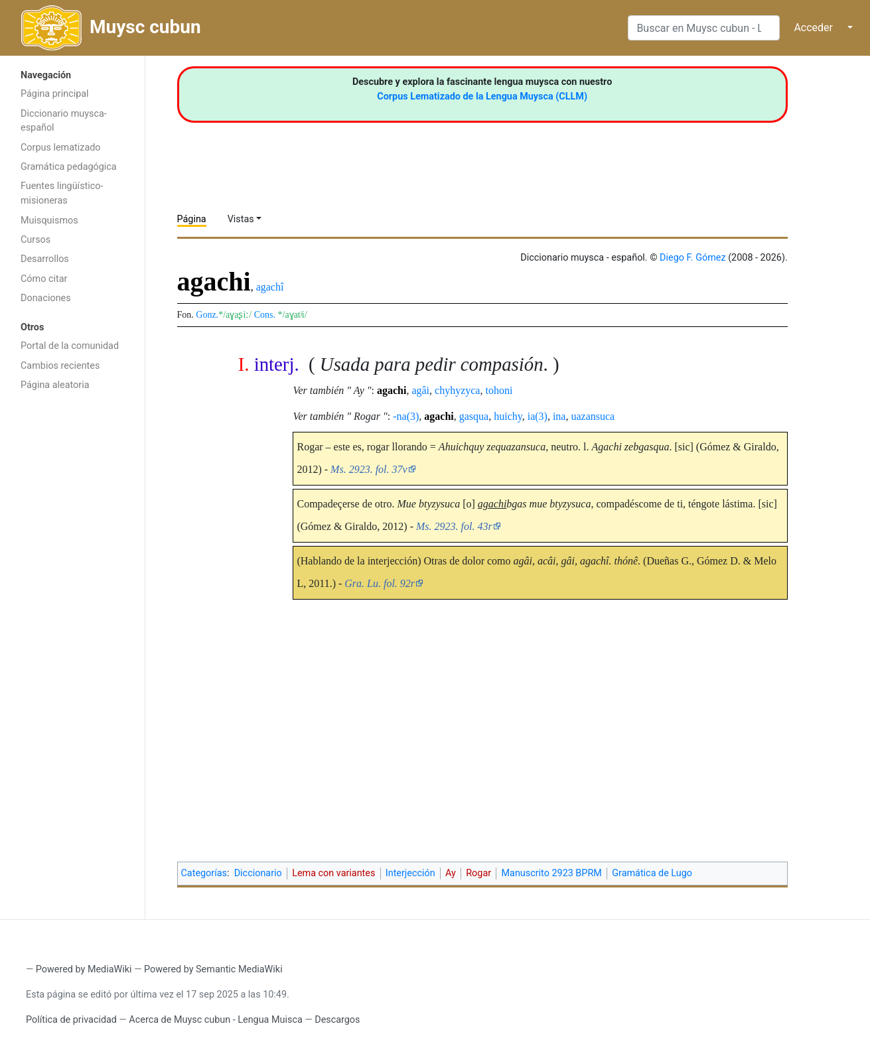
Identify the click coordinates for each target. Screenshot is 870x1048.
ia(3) (537, 416)
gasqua (473, 416)
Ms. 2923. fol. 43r (454, 526)
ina (559, 416)
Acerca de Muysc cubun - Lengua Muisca (215, 1019)
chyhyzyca (457, 390)
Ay (450, 873)
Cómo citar (44, 279)
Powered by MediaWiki (84, 969)
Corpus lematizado (61, 147)
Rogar (478, 873)
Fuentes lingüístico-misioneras (62, 193)
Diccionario (258, 873)
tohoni (498, 390)
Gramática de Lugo (652, 873)
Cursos (35, 239)
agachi (391, 390)
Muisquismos (49, 220)
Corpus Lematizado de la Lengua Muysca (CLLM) (482, 96)
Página (191, 219)
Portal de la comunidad (70, 346)
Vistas (241, 219)
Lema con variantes (333, 873)
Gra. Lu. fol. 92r (379, 583)
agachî (270, 287)
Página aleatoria (55, 385)
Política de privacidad (71, 1019)
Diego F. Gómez (693, 257)
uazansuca (593, 416)
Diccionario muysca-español (64, 121)
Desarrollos (45, 259)
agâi (420, 390)
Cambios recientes (60, 365)
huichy (508, 416)
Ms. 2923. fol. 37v (368, 469)
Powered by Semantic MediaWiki (213, 969)
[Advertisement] (72, 609)
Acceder (813, 27)
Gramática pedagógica (69, 166)
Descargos (337, 1019)
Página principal (55, 93)
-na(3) (406, 416)
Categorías (204, 873)
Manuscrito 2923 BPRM (552, 873)
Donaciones (46, 298)
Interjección (410, 873)
